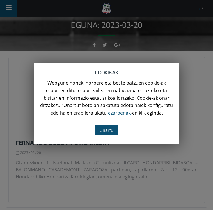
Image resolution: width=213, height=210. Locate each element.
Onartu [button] (106, 130)
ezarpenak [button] (119, 113)
